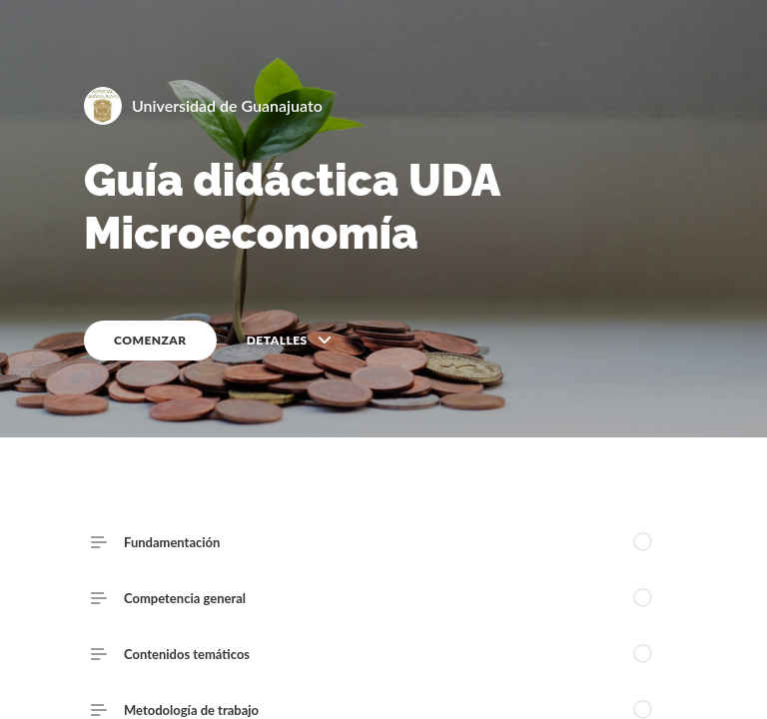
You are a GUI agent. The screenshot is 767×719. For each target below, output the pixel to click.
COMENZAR (150, 340)
